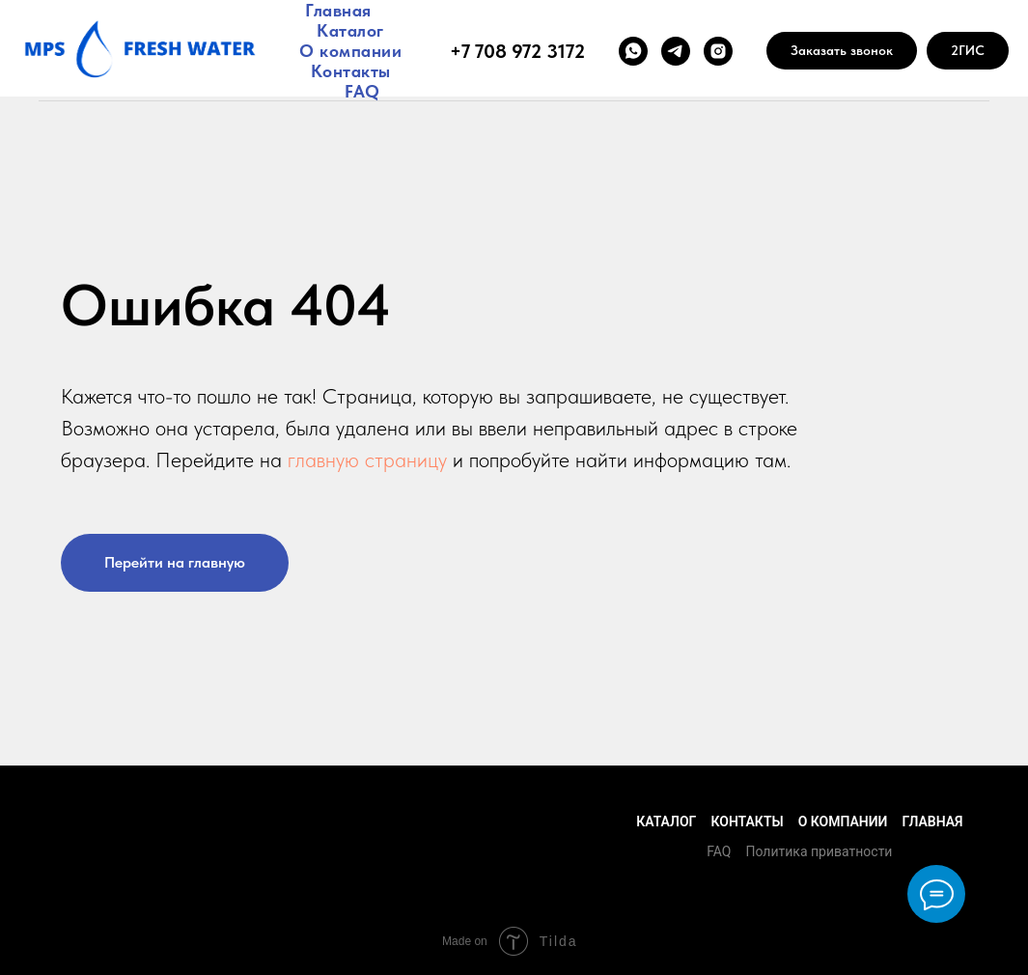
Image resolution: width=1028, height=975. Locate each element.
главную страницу (367, 459)
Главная (338, 10)
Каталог (350, 30)
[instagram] (718, 51)
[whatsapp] (633, 51)
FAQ (362, 91)
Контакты (351, 71)
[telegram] (675, 51)
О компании (350, 51)
